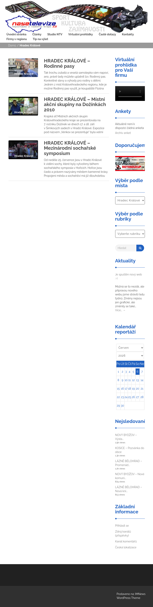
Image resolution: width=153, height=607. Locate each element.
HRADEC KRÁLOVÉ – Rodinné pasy (67, 63)
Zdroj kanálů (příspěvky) (123, 533)
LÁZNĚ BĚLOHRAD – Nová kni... (128, 489)
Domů (12, 45)
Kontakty (128, 34)
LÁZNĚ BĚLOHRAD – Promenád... (128, 463)
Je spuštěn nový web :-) (128, 276)
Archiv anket (123, 132)
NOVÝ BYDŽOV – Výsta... (126, 437)
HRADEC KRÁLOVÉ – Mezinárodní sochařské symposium (70, 148)
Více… (120, 310)
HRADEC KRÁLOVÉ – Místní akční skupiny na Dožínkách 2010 (75, 104)
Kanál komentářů (126, 541)
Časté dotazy (107, 34)
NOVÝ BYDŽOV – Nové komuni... (129, 476)
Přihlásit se (122, 525)
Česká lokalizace (126, 547)
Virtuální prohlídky (80, 34)
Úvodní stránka (17, 34)
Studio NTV (54, 34)
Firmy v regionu (17, 39)
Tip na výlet (40, 39)
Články (36, 34)
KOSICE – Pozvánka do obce (129, 450)
